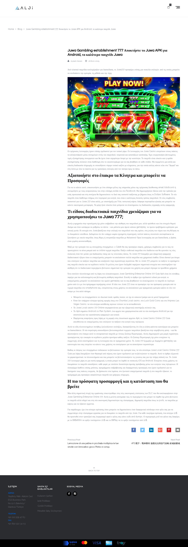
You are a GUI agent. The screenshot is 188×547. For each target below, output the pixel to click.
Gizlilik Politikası (44, 506)
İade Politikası (43, 501)
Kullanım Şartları (45, 496)
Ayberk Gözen (76, 61)
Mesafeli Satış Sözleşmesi (49, 511)
